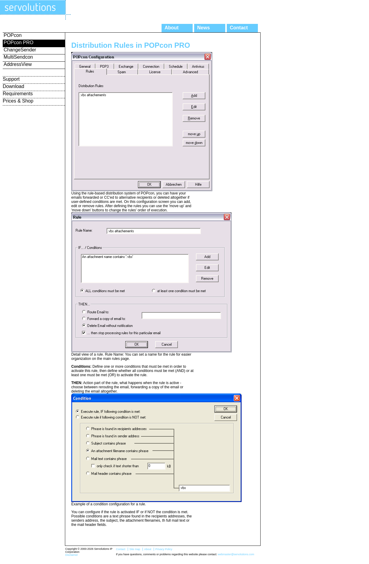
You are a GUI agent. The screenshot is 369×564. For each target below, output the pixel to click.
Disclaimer (71, 554)
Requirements (18, 93)
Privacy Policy (163, 549)
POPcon (13, 35)
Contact (239, 27)
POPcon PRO (19, 42)
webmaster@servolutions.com (236, 554)
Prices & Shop (18, 100)
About (171, 27)
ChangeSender (20, 49)
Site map (134, 549)
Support (11, 79)
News (203, 27)
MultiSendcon (18, 57)
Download (13, 86)
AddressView (18, 64)
